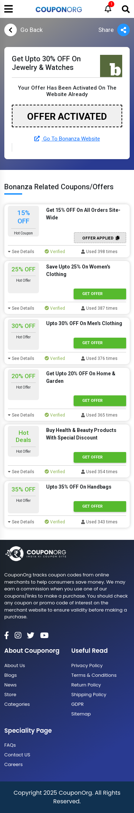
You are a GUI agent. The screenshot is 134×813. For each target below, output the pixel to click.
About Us (14, 665)
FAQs (10, 745)
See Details (21, 251)
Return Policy (86, 684)
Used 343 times (99, 521)
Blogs (10, 675)
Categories (17, 704)
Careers (13, 764)
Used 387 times (99, 308)
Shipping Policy (88, 694)
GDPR (77, 704)
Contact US (17, 754)
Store (10, 694)
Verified (55, 251)
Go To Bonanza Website (67, 139)
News (10, 684)
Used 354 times (99, 471)
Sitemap (81, 713)
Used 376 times (99, 358)
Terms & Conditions (94, 675)
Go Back (23, 30)
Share (114, 30)
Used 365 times (99, 415)
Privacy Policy (87, 665)
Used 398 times (99, 251)
